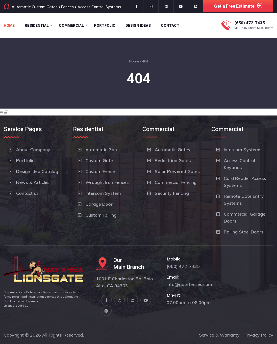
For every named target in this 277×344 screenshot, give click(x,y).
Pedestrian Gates (173, 160)
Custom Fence (100, 171)
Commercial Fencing (176, 182)
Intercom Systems (242, 149)
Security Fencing (172, 193)
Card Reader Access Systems (245, 181)
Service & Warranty (219, 335)
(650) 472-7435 (249, 22)
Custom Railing (101, 215)
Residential (37, 25)
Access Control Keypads (239, 164)
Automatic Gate (102, 149)
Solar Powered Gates (177, 171)
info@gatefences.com (189, 284)
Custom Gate (99, 160)
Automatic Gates (172, 149)
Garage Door (99, 204)
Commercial (71, 25)
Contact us (27, 193)
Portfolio (104, 25)
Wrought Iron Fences (107, 182)
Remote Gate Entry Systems (244, 199)
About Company (33, 149)
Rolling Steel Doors (243, 232)
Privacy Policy (258, 335)
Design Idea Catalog (37, 171)
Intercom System (103, 193)
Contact (170, 25)
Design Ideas (138, 25)
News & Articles (33, 182)
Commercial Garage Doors (244, 217)
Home (9, 25)
